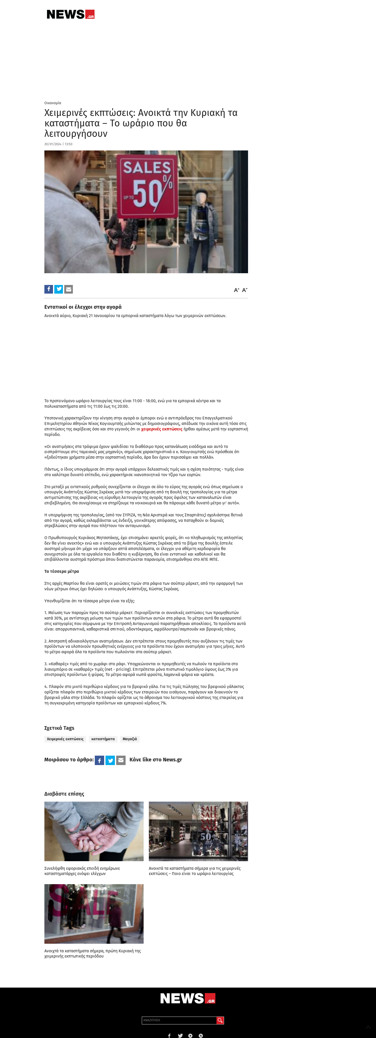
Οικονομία (52, 103)
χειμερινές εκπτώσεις (162, 429)
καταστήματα (103, 739)
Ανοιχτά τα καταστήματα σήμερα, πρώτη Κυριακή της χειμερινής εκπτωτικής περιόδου (92, 953)
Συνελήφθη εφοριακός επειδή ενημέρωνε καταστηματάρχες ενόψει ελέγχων (82, 871)
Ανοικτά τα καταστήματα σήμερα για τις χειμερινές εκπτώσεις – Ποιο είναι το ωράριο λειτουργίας (194, 871)
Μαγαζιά (130, 739)
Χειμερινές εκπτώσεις (65, 739)
